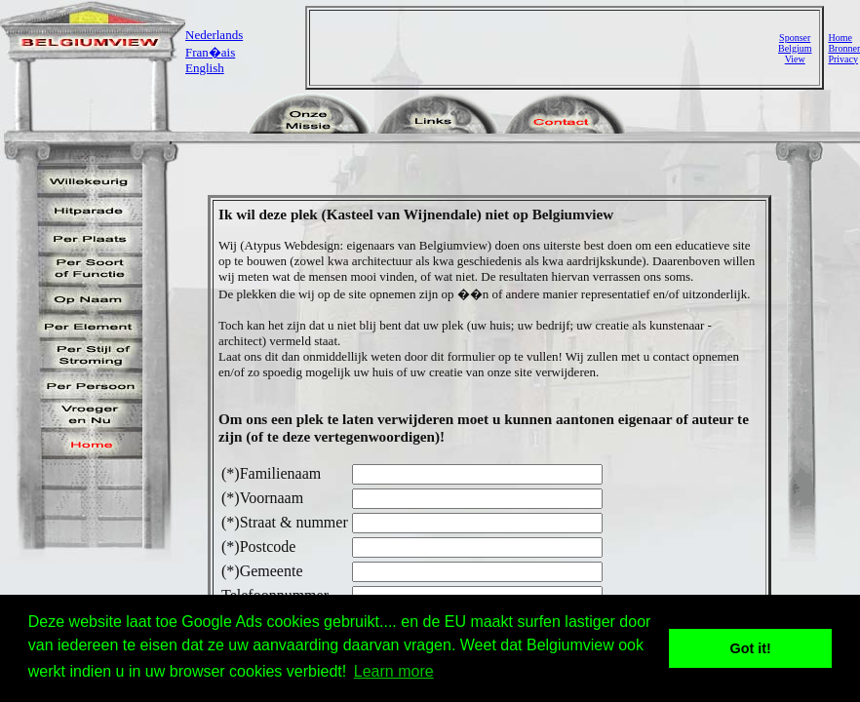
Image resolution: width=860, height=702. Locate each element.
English (204, 67)
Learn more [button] (394, 671)
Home (839, 37)
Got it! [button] (750, 648)
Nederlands (214, 34)
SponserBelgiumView (794, 48)
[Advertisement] (546, 48)
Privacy (843, 59)
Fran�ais (210, 52)
